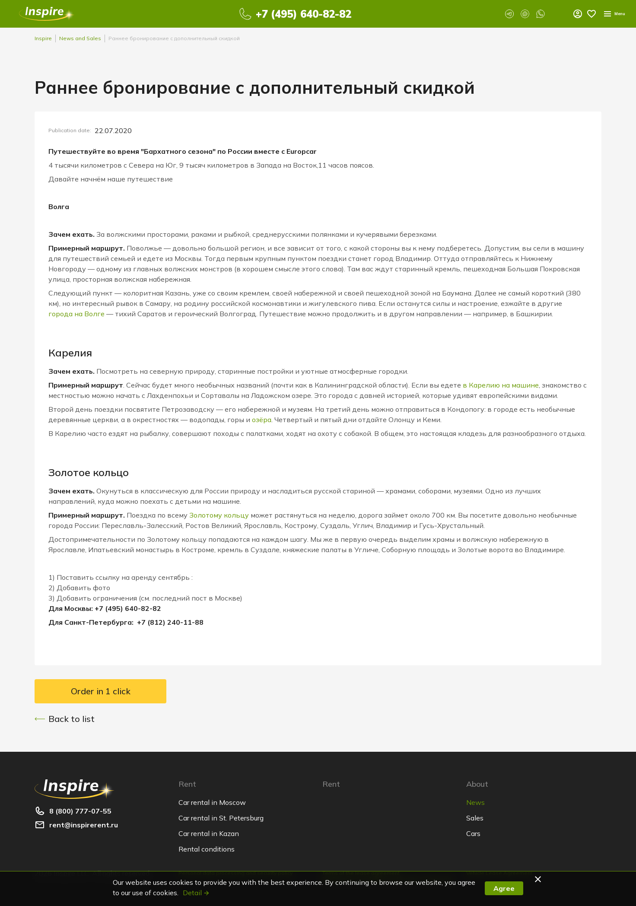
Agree (504, 888)
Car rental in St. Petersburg (221, 818)
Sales (474, 818)
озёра (261, 419)
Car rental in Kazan (208, 833)
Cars (473, 833)
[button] (539, 879)
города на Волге (76, 313)
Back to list (65, 719)
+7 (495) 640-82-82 (297, 14)
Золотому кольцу (219, 515)
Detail (196, 892)
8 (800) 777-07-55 (80, 811)
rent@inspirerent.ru (83, 824)
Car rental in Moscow (212, 802)
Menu (580, 14)
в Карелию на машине (501, 385)
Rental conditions (206, 849)
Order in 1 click (100, 691)
